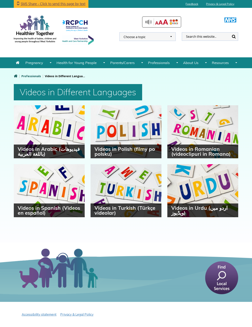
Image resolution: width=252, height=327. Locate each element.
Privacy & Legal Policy (220, 4)
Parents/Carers (122, 62)
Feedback (192, 4)
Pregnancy (34, 62)
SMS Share (53, 4)
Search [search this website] (234, 36)
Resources (220, 62)
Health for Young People (77, 62)
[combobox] (147, 36)
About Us (190, 62)
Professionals (159, 62)
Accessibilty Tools (161, 21)
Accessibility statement (39, 314)
